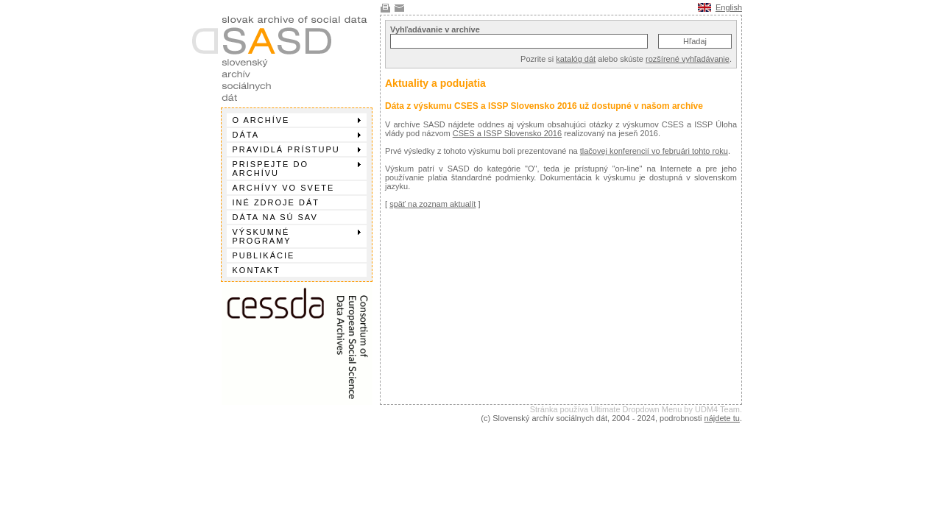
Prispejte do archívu (297, 168)
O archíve (297, 120)
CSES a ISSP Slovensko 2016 (507, 133)
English (729, 7)
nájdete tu (722, 418)
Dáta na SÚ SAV (275, 217)
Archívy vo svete (284, 187)
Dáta (297, 134)
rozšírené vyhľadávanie (688, 58)
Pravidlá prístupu (297, 149)
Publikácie (264, 255)
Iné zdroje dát (276, 202)
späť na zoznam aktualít (432, 203)
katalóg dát (576, 58)
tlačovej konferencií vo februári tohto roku (654, 150)
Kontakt (256, 270)
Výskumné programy (297, 236)
